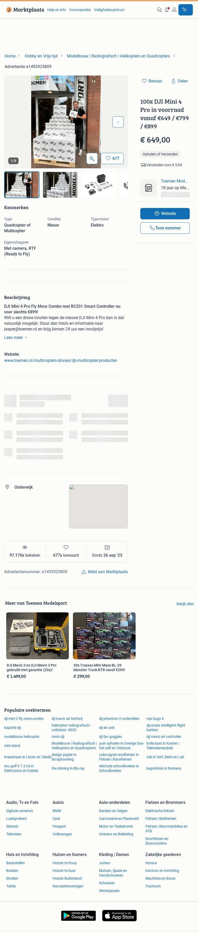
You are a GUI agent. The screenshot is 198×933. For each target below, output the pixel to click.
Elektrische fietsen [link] (159, 811)
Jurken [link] (104, 863)
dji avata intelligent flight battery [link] (165, 727)
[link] (24, 9)
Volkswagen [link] (62, 834)
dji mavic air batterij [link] (67, 719)
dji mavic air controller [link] (163, 737)
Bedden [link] (12, 871)
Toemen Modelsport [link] (175, 181)
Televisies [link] (13, 834)
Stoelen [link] (12, 878)
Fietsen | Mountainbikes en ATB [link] (166, 828)
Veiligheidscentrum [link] (109, 10)
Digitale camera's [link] (19, 811)
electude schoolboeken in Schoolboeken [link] (119, 768)
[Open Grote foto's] (92, 158)
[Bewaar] (112, 158)
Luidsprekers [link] (16, 819)
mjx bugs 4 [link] (155, 719)
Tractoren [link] (153, 886)
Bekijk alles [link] (185, 604)
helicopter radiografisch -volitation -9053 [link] (71, 727)
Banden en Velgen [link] (113, 811)
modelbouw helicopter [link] (21, 737)
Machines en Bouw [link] (160, 878)
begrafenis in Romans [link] (163, 768)
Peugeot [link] (59, 826)
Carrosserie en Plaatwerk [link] (119, 819)
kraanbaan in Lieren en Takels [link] (27, 757)
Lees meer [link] (16, 337)
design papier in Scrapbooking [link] (64, 757)
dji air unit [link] (106, 728)
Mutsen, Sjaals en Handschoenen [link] (113, 873)
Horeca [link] (151, 863)
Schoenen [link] (107, 883)
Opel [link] (56, 819)
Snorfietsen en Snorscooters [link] (156, 841)
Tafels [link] (11, 886)
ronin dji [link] (58, 737)
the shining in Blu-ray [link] (68, 768)
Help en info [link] (56, 10)
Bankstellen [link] (15, 863)
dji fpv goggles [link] (110, 737)
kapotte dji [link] (12, 728)
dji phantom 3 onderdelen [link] (119, 719)
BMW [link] (57, 811)
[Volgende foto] (118, 122)
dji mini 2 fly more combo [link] (24, 719)
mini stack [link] (12, 746)
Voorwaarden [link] (80, 10)
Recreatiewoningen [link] (68, 886)
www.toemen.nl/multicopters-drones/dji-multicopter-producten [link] (60, 360)
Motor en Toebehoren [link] (116, 826)
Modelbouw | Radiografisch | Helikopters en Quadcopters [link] (74, 745)
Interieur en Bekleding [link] (116, 834)
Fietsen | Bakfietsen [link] (160, 819)
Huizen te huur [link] (64, 871)
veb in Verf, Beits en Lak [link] (165, 757)
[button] (166, 9)
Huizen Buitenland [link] (67, 878)
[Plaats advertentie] (185, 9)
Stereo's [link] (12, 826)
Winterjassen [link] (109, 891)
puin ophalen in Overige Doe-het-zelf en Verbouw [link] (121, 745)
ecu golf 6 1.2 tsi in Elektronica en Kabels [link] (21, 768)
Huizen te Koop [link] (65, 863)
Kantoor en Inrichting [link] (162, 871)
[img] (22, 185)
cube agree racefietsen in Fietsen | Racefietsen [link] (119, 757)
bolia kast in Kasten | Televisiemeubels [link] (162, 745)
